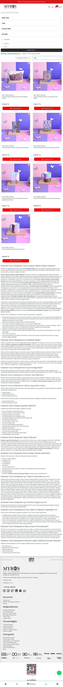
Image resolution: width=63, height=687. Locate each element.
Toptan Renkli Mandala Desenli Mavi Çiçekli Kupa (46, 198)
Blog (4, 649)
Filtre (47, 58)
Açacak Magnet (7, 646)
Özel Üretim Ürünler (8, 639)
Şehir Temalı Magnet (9, 647)
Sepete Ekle (15, 108)
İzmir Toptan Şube (8, 611)
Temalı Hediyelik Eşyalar (10, 642)
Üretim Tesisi (6, 616)
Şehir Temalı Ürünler (9, 637)
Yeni (4, 46)
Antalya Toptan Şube (9, 610)
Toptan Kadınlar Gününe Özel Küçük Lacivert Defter (45, 97)
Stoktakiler (6, 39)
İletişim (5, 603)
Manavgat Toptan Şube (9, 615)
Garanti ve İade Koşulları (10, 629)
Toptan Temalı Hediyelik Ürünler (9, 12)
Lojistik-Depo (7, 618)
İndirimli (5, 43)
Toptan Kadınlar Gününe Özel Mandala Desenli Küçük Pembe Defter (15, 199)
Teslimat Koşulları (8, 624)
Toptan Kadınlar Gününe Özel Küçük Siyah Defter (15, 147)
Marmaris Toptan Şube (9, 613)
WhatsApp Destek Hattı (59, 673)
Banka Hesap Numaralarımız (11, 602)
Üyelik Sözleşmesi (8, 626)
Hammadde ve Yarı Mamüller (11, 641)
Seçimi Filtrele (31, 50)
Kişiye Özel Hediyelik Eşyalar (11, 644)
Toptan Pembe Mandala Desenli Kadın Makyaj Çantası (14, 97)
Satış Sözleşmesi (8, 628)
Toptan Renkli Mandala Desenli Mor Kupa (13, 249)
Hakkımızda (6, 600)
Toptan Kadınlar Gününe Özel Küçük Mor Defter (46, 147)
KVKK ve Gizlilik (7, 631)
